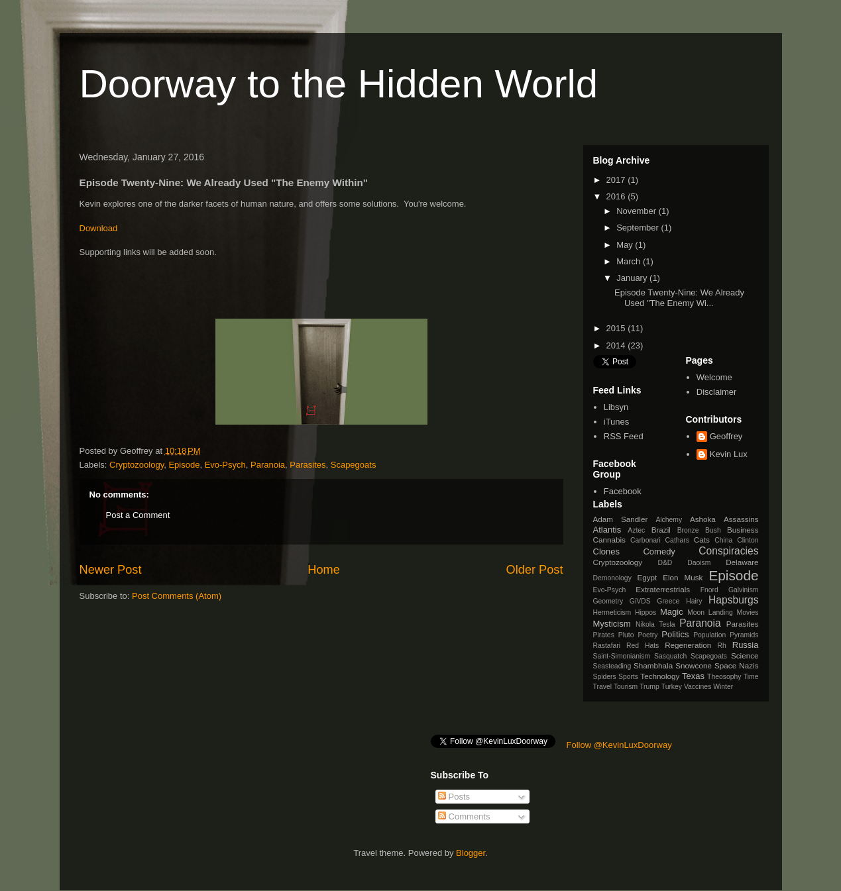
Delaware (742, 562)
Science (745, 655)
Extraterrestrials (663, 589)
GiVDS (640, 601)
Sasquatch (670, 656)
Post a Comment (138, 515)
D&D (664, 562)
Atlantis (607, 530)
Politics (675, 634)
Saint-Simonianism (622, 656)
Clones (606, 551)
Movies (748, 612)
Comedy (659, 551)
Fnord (709, 590)
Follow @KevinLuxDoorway (619, 745)
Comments (464, 816)
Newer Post (111, 569)
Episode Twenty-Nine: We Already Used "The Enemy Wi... (679, 298)
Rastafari (607, 645)
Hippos (645, 612)
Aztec (636, 530)
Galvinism (743, 590)
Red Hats (642, 645)
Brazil (661, 529)
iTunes (617, 422)
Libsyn (616, 407)
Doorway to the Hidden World (339, 84)
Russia (745, 645)
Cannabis (609, 539)
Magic (671, 612)
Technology (659, 676)
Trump (649, 686)
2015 (617, 328)
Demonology (612, 578)
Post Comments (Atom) (176, 596)
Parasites (307, 465)
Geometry (608, 601)
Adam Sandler (620, 519)
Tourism (626, 686)
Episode (183, 465)
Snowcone (693, 665)
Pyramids (744, 635)
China (723, 540)
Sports (628, 676)
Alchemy (668, 519)
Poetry (647, 635)
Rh (722, 645)
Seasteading (612, 666)
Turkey (671, 686)
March (629, 261)
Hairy (694, 601)
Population (709, 635)
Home (324, 569)
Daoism (698, 562)
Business (742, 529)
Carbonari (645, 540)
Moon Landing (710, 612)
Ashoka (703, 519)
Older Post (534, 569)
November (637, 211)
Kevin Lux (729, 454)
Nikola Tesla (655, 624)
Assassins (741, 519)
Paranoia (268, 465)
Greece (668, 601)
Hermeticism (612, 612)
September (638, 228)
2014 (617, 345)
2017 (617, 180)
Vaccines (697, 686)
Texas (693, 676)
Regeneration (688, 645)
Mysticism (612, 624)
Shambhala (653, 665)
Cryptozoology (136, 465)
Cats (702, 539)
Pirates (603, 635)
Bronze (688, 530)
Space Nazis (736, 665)
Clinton (747, 540)
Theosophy (724, 676)
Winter (723, 686)
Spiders (604, 676)
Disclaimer (717, 392)
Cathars (677, 540)
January (632, 278)
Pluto (626, 635)
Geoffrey (726, 436)
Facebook (623, 491)
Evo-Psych (225, 465)
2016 (617, 196)
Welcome (714, 377)
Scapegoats (353, 465)
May (625, 245)
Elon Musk (682, 577)
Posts (454, 797)
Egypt (647, 577)
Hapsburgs (733, 599)
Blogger (470, 853)
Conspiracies (728, 550)
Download (99, 228)
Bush (713, 530)
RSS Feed (624, 436)
